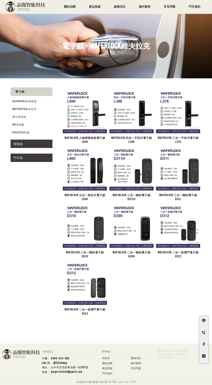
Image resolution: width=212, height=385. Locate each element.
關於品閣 (70, 6)
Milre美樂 (18, 124)
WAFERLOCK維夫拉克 (24, 109)
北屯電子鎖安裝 (165, 354)
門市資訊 (194, 6)
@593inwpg (60, 362)
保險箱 (18, 144)
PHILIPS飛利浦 (21, 132)
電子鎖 (19, 91)
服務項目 (119, 6)
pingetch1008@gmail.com (66, 371)
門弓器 (18, 158)
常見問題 (169, 6)
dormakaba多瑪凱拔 (24, 101)
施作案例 (144, 6)
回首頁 (106, 358)
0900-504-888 (60, 358)
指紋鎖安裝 (180, 354)
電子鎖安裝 (163, 350)
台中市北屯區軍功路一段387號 (69, 367)
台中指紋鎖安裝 (165, 357)
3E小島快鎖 (19, 116)
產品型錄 (95, 6)
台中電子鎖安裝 (178, 350)
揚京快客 (93, 381)
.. (117, 381)
